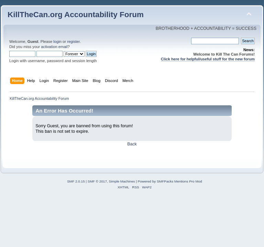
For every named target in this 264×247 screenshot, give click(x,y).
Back (132, 144)
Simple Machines (122, 181)
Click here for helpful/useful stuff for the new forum (208, 59)
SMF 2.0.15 (76, 181)
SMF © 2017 (97, 181)
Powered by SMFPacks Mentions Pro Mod (170, 181)
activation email (54, 47)
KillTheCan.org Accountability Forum (76, 14)
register (73, 41)
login (57, 41)
